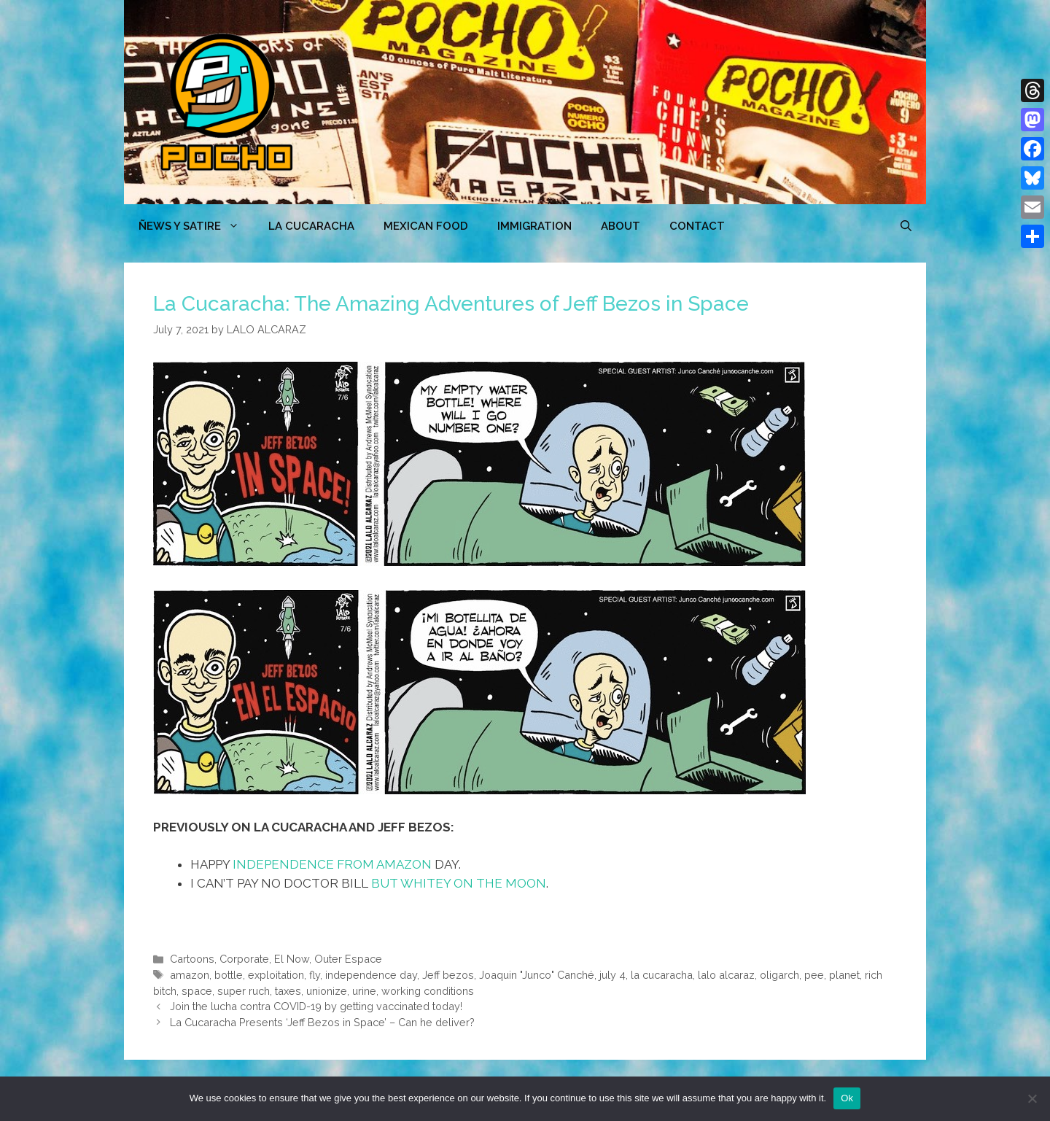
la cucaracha (662, 975)
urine (364, 991)
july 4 (612, 975)
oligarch (779, 975)
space (197, 991)
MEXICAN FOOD (426, 226)
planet (844, 975)
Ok (847, 1098)
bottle (228, 975)
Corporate (244, 959)
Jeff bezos (448, 975)
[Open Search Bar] (906, 226)
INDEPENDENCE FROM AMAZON (332, 864)
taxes (288, 991)
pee (814, 975)
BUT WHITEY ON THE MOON (458, 883)
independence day (371, 975)
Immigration (534, 226)
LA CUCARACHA (311, 226)
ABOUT (620, 226)
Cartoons (192, 959)
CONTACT (697, 226)
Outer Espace (348, 959)
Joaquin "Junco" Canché (536, 975)
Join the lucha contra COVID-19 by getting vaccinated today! (316, 1006)
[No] (1031, 1098)
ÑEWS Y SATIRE (196, 226)
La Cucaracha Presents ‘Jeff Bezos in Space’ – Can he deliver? (322, 1022)
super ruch (243, 991)
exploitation (276, 975)
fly (314, 975)
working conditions (427, 991)
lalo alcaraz (726, 975)
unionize (326, 991)
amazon (189, 975)
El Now (291, 959)
